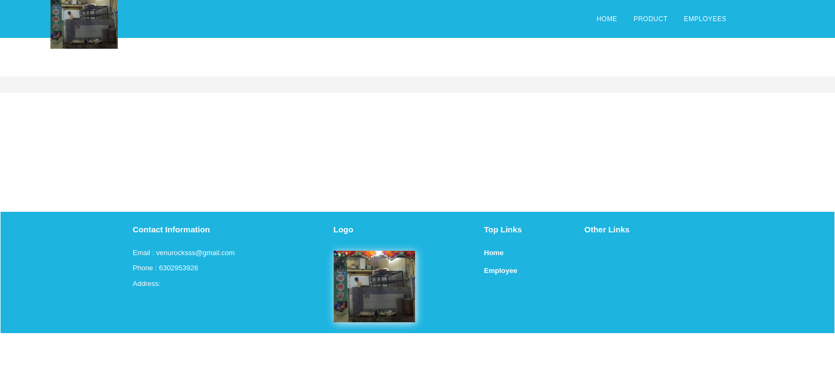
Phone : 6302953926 (166, 268)
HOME (607, 19)
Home (493, 253)
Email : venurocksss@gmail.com (184, 253)
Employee (500, 270)
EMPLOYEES (705, 19)
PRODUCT (651, 19)
